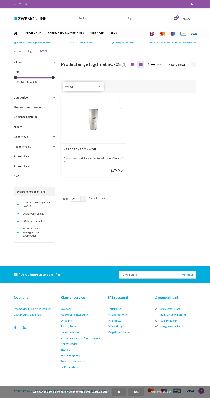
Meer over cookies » (162, 392)
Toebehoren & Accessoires (66, 33)
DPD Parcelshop (70, 367)
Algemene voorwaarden (74, 314)
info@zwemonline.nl (171, 326)
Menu (21, 4)
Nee (136, 392)
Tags (30, 51)
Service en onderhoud (73, 361)
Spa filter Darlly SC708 (80, 149)
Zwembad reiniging (25, 117)
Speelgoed (97, 33)
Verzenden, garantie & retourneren (80, 338)
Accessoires (21, 166)
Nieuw (18, 127)
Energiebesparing (70, 355)
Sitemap (65, 349)
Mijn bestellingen (117, 314)
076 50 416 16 (169, 320)
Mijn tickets (114, 320)
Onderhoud (33, 33)
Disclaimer (67, 320)
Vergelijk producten (119, 332)
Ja (118, 392)
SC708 (44, 51)
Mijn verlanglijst (117, 326)
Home (16, 34)
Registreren (114, 309)
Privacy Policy (69, 326)
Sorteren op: (155, 64)
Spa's (114, 33)
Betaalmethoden (70, 332)
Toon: (64, 199)
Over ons (66, 309)
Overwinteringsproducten (30, 107)
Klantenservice (69, 344)
